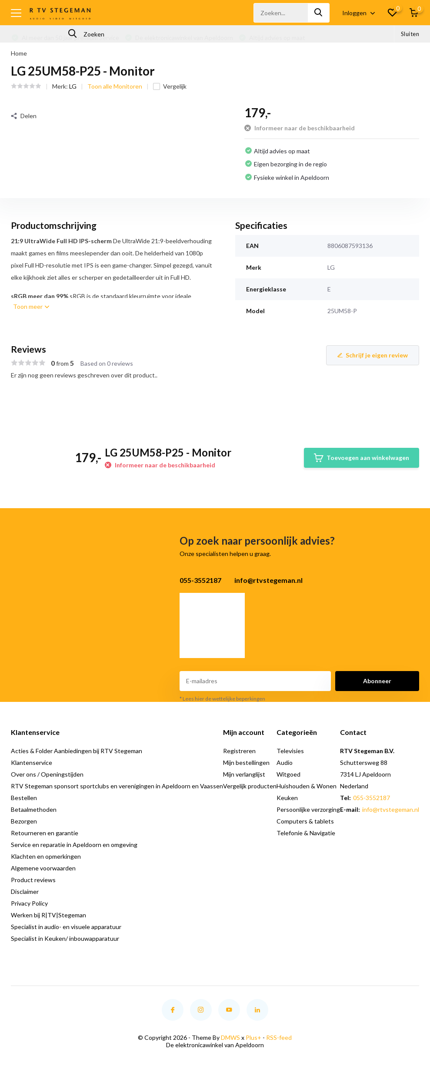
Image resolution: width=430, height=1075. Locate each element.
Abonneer (377, 681)
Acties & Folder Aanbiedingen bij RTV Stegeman (76, 750)
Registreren (239, 750)
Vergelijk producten (250, 786)
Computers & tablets (305, 821)
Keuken (287, 797)
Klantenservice (31, 762)
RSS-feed (279, 1037)
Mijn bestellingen (246, 762)
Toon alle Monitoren (114, 86)
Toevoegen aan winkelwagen (361, 458)
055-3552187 (371, 797)
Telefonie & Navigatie (306, 833)
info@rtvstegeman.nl (390, 809)
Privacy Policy (29, 903)
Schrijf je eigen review (372, 355)
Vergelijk (170, 86)
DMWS (230, 1037)
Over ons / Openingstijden (47, 774)
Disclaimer (25, 891)
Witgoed (288, 774)
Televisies (290, 750)
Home (19, 53)
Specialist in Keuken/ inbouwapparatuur (65, 938)
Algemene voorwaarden (43, 868)
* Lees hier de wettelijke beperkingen (222, 698)
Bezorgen (24, 821)
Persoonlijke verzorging (308, 809)
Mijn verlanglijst (244, 774)
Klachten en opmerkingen (46, 856)
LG (73, 86)
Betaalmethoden (34, 809)
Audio (285, 762)
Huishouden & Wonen (307, 786)
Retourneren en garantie (44, 833)
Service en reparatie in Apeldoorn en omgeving (74, 844)
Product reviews (33, 879)
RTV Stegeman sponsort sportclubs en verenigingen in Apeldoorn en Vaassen (117, 786)
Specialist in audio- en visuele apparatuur (66, 926)
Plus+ (253, 1037)
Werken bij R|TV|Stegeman (48, 915)
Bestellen (24, 797)
